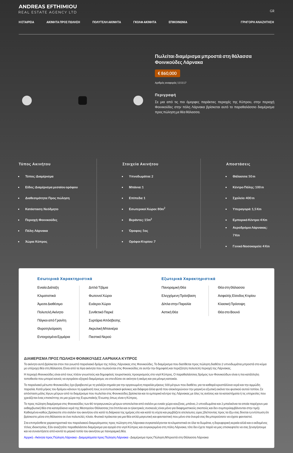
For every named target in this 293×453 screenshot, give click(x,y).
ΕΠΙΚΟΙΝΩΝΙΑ (178, 22)
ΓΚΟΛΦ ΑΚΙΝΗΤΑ (144, 22)
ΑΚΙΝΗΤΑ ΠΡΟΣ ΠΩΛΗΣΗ (63, 22)
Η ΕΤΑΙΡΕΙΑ (26, 22)
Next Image (138, 101)
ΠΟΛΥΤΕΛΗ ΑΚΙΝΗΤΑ (106, 22)
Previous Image (27, 101)
